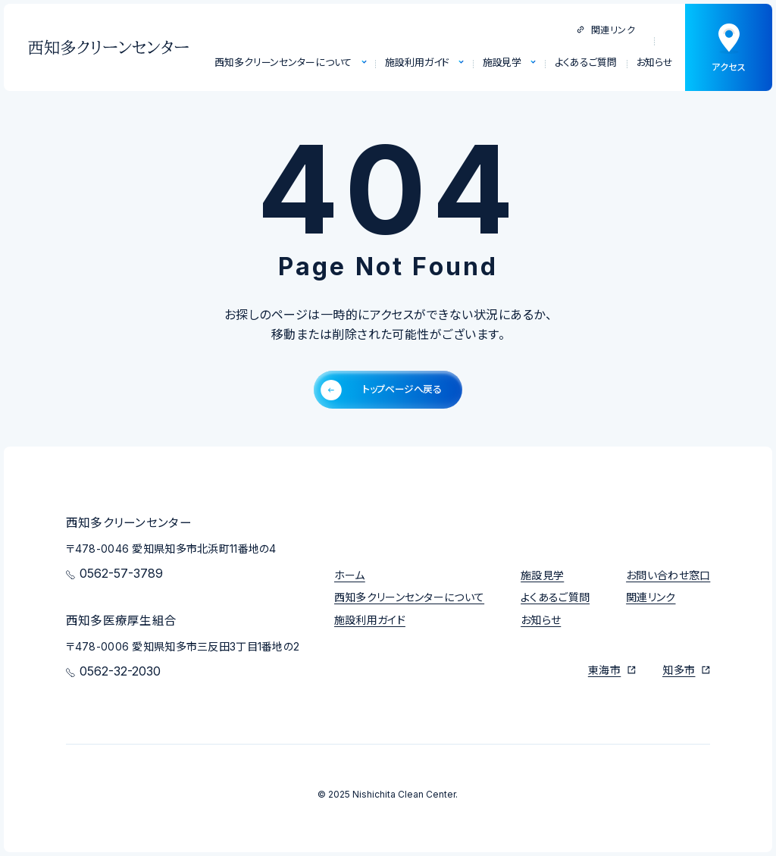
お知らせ (541, 619)
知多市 (678, 669)
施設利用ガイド (369, 619)
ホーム (349, 575)
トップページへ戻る (381, 390)
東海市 (604, 669)
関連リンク (606, 30)
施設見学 (542, 575)
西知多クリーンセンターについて (409, 597)
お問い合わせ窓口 (668, 575)
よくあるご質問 (555, 597)
